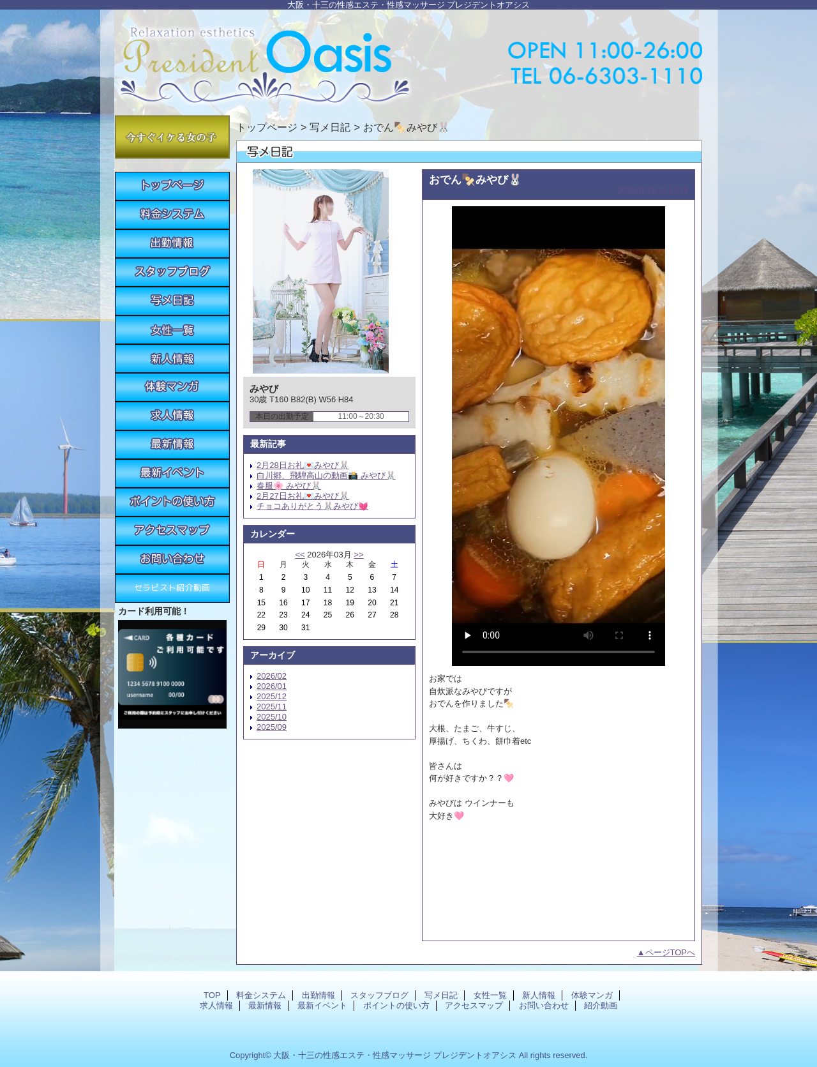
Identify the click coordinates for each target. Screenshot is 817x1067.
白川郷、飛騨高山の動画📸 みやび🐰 (326, 475)
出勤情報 (172, 243)
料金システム (172, 215)
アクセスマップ (172, 531)
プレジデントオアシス (408, 59)
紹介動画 (172, 588)
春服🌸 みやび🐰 (289, 485)
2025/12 (272, 696)
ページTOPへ (670, 952)
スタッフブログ (172, 272)
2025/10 (272, 717)
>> (358, 554)
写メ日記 (172, 301)
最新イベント (172, 473)
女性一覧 (172, 329)
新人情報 (172, 358)
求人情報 (172, 416)
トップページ (266, 127)
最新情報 (172, 444)
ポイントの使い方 (172, 502)
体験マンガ (172, 387)
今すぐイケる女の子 (172, 137)
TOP (172, 186)
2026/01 (272, 686)
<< (299, 554)
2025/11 (272, 706)
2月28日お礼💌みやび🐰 (303, 465)
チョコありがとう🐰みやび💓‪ (312, 506)
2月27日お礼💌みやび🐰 (303, 496)
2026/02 (272, 676)
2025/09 (272, 727)
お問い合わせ (172, 559)
